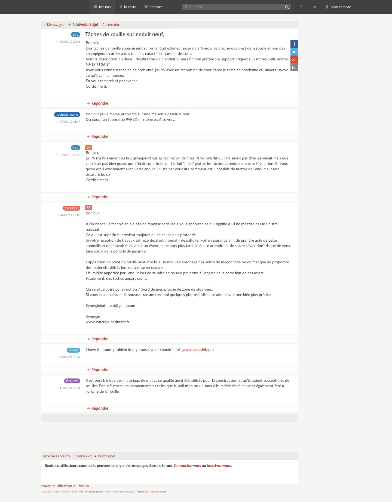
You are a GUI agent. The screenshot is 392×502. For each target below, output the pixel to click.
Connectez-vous (187, 466)
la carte (127, 6)
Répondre (97, 103)
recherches (143, 492)
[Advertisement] (170, 434)
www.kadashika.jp (198, 350)
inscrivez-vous (219, 466)
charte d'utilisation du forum (65, 486)
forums (102, 6)
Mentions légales (94, 492)
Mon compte (338, 6)
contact (153, 6)
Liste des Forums (56, 456)
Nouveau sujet (83, 24)
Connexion (111, 24)
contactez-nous (159, 492)
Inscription (106, 456)
